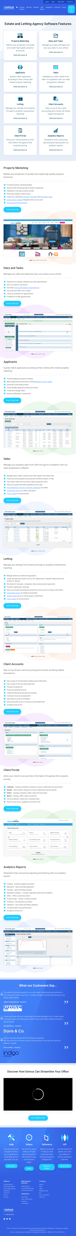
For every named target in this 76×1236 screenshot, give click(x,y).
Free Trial (6, 1197)
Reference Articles (47, 1167)
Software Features (22, 8)
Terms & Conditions (44, 1195)
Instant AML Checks (13, 491)
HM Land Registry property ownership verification (24, 488)
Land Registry (25, 1203)
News (53, 1)
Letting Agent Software (9, 1188)
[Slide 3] (38, 260)
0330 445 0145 (10, 1214)
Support (41, 1184)
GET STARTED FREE (38, 1118)
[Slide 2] (34, 260)
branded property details (43, 382)
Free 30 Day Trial (71, 9)
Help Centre (60, 1)
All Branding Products (27, 1190)
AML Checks (42, 8)
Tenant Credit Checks (14, 596)
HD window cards (46, 197)
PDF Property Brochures (27, 1188)
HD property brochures (29, 197)
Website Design (25, 1186)
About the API (64, 1166)
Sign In (47, 1)
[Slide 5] (45, 260)
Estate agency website (15, 200)
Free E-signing (11, 494)
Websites (29, 7)
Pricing (64, 7)
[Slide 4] (41, 260)
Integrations (49, 7)
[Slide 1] (30, 260)
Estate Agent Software (9, 1186)
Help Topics (11, 1166)
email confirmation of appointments (26, 288)
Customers (57, 7)
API (40, 1193)
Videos (29, 1168)
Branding (35, 7)
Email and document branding (17, 203)
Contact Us (70, 1)
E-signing (23, 1201)
